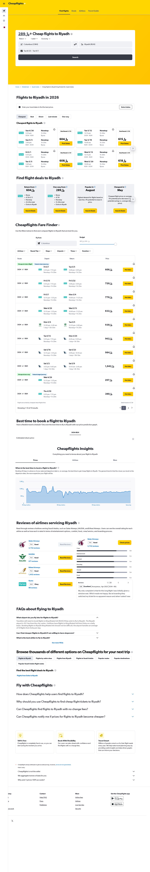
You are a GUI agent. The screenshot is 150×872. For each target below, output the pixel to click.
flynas (34, 565)
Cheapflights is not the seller (80, 755)
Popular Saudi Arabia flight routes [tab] (35, 648)
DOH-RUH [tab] (79, 417)
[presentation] (75, 34)
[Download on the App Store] (121, 788)
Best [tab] (36, 117)
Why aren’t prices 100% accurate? (80, 764)
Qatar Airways (37, 525)
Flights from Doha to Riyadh (31, 660)
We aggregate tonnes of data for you (80, 759)
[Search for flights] (4, 10)
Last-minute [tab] (56, 117)
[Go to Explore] (4, 20)
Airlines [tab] (79, 444)
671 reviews (37, 545)
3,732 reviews (38, 532)
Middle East (29, 87)
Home (21, 87)
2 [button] (132, 392)
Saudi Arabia (39, 87)
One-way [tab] (69, 117)
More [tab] (119, 444)
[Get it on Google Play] (121, 782)
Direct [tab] (44, 117)
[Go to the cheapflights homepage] (17, 3)
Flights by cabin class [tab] (48, 642)
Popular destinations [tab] (125, 642)
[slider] (119, 244)
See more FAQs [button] (61, 627)
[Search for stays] (4, 15)
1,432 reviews (37, 559)
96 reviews (36, 572)
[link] (34, 210)
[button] (4, 3)
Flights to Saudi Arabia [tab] (88, 642)
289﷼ (27, 34)
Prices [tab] (39, 444)
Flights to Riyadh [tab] (28, 642)
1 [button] (127, 392)
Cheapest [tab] (25, 117)
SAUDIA (35, 538)
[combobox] (49, 39)
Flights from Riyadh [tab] (68, 642)
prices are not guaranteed (66, 749)
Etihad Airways (38, 552)
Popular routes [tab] (107, 642)
